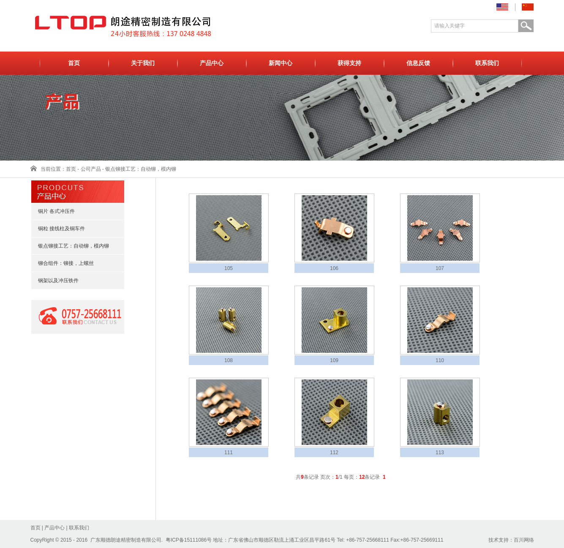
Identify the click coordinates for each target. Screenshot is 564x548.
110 (440, 360)
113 (440, 452)
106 (334, 268)
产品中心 (211, 63)
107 (440, 268)
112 (334, 452)
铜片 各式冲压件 (52, 211)
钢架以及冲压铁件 (54, 281)
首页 (74, 63)
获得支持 (349, 63)
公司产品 (91, 169)
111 (228, 452)
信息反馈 (418, 63)
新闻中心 (280, 63)
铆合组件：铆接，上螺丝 (62, 263)
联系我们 (487, 63)
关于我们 (143, 63)
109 (334, 360)
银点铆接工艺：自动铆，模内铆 (140, 169)
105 (228, 268)
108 (228, 360)
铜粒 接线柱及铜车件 (57, 229)
